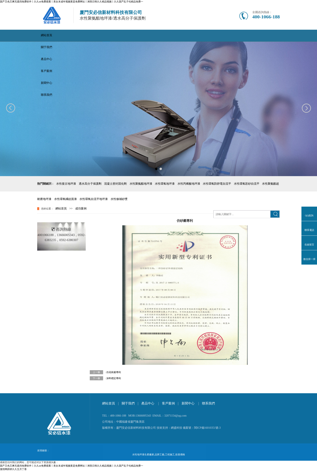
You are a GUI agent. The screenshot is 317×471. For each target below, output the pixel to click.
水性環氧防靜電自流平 (217, 183)
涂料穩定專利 (113, 378)
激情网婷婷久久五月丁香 (13, 469)
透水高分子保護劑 (90, 183)
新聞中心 (46, 82)
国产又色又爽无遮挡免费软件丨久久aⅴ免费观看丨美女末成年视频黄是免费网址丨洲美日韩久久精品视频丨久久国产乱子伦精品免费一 (71, 1)
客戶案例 (46, 71)
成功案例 (81, 208)
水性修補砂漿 (119, 199)
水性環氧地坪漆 (165, 183)
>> (71, 208)
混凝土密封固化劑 (115, 183)
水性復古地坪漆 (66, 183)
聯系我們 (46, 94)
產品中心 (46, 59)
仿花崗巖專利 (113, 372)
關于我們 (46, 47)
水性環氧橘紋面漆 (65, 199)
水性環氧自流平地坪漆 (93, 199)
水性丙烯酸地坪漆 (189, 183)
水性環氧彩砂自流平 (246, 183)
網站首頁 (46, 35)
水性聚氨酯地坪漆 (141, 183)
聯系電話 (309, 230)
